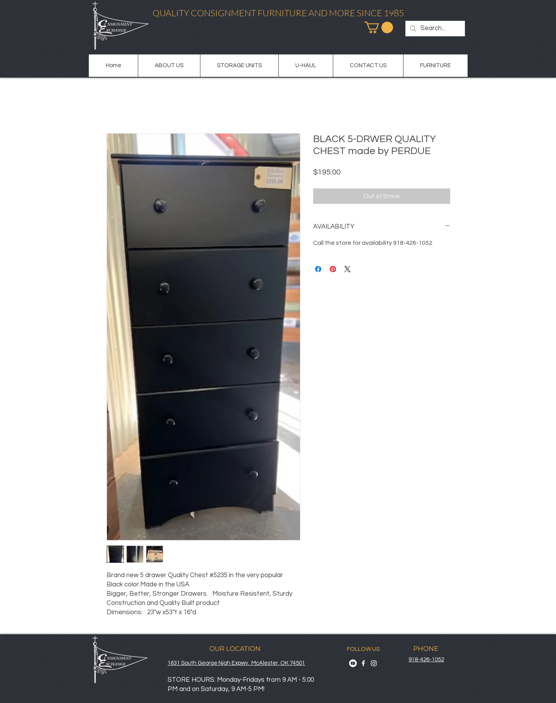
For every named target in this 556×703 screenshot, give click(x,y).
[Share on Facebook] (318, 269)
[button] (378, 27)
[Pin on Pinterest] (332, 269)
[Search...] (434, 28)
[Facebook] (363, 663)
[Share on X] (347, 269)
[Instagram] (374, 663)
